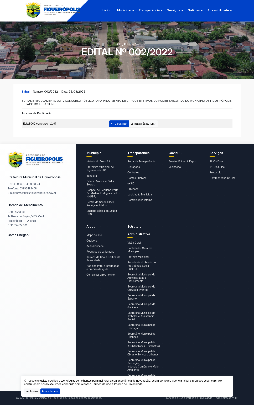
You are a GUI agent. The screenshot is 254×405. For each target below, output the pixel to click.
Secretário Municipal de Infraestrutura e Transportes (143, 344)
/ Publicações (130, 44)
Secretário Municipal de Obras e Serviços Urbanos (143, 353)
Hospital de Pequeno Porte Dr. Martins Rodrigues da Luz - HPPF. (103, 193)
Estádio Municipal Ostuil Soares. (100, 183)
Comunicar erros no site (100, 274)
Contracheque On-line (223, 178)
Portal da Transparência (141, 161)
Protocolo (215, 172)
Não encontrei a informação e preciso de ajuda (102, 267)
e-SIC (130, 183)
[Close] (50, 391)
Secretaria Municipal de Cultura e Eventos (141, 288)
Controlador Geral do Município (139, 250)
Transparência (149, 10)
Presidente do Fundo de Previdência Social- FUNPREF (141, 266)
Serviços (173, 10)
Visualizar (119, 123)
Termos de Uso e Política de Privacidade (103, 258)
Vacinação (175, 167)
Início (106, 10)
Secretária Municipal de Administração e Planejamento (141, 278)
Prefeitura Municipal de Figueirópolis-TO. (100, 168)
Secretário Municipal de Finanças (141, 335)
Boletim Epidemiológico (182, 161)
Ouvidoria (132, 189)
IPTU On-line (217, 167)
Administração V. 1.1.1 (227, 397)
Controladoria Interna (139, 200)
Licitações (133, 167)
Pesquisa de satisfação (100, 251)
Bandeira (91, 175)
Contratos (133, 172)
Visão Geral (134, 242)
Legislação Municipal (139, 194)
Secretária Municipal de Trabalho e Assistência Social (141, 316)
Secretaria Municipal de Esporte (141, 297)
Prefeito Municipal (138, 257)
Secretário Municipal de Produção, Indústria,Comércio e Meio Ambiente (143, 364)
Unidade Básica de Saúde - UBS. (102, 212)
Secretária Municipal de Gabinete (141, 305)
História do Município (98, 161)
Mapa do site (94, 235)
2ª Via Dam (216, 161)
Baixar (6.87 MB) (143, 123)
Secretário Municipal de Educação (141, 326)
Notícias (194, 10)
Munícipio (124, 10)
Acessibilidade (218, 10)
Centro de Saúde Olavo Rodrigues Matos (100, 203)
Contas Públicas (137, 178)
